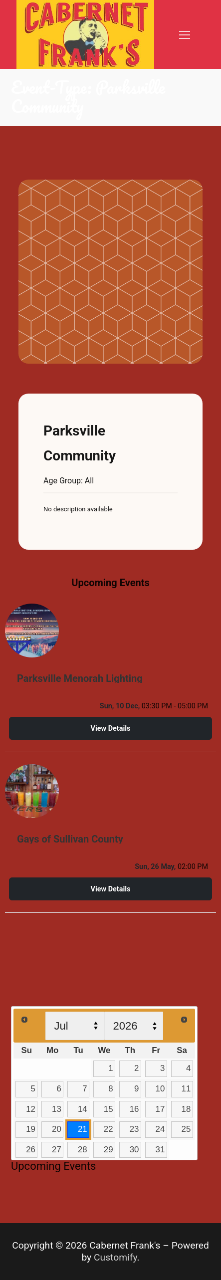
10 (160, 1088)
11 (186, 1088)
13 (56, 1109)
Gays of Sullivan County (70, 839)
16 (134, 1109)
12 (30, 1109)
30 (134, 1149)
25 (186, 1129)
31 (160, 1149)
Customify (115, 1257)
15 (108, 1109)
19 (30, 1129)
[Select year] (133, 1026)
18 (186, 1109)
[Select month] (74, 1026)
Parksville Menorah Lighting (80, 678)
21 (82, 1129)
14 (82, 1109)
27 (56, 1149)
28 (82, 1149)
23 (134, 1129)
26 (30, 1149)
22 (108, 1129)
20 (56, 1129)
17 (160, 1109)
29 (108, 1149)
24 (160, 1129)
